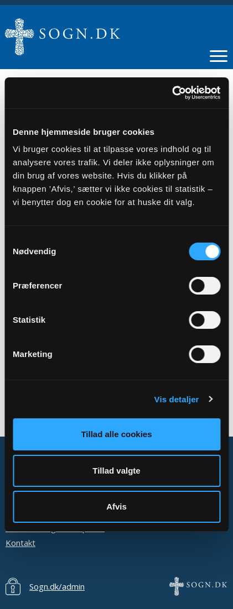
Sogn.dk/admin (57, 586)
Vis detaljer (176, 399)
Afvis (116, 506)
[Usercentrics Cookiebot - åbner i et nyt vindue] (171, 93)
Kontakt (20, 542)
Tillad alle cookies (116, 434)
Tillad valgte (116, 470)
